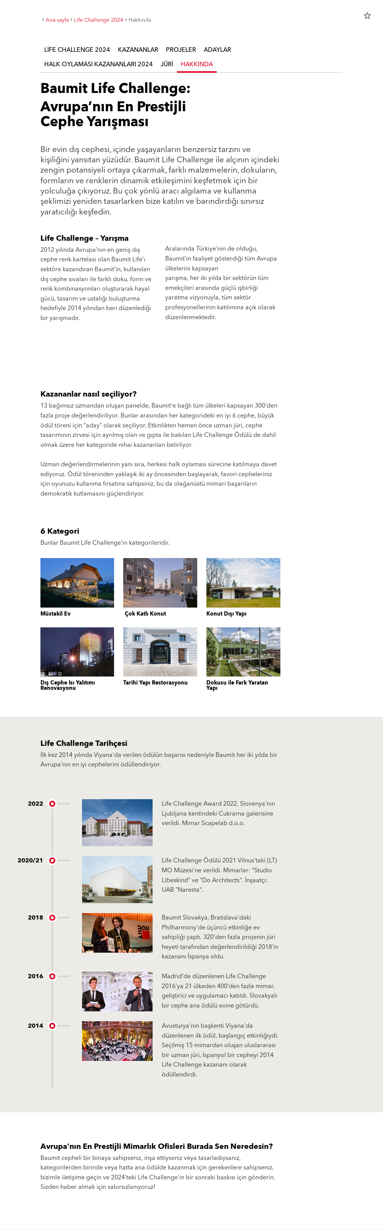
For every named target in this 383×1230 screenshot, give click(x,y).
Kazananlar (138, 50)
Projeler (181, 50)
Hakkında (197, 64)
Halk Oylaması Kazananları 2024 (98, 64)
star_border (367, 15)
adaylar (217, 50)
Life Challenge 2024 (77, 50)
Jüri (167, 64)
